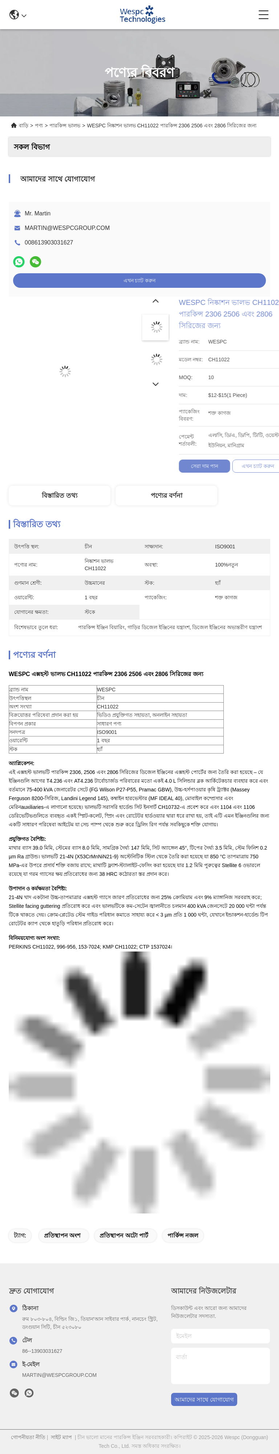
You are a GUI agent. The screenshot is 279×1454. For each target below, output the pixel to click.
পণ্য (39, 125)
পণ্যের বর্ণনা (166, 495)
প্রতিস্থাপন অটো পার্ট (124, 1235)
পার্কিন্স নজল (182, 1235)
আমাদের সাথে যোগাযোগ (204, 1400)
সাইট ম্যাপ (61, 1437)
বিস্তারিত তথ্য (59, 495)
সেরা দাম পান (265, 466)
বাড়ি (23, 125)
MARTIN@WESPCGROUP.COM (67, 228)
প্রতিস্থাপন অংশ (62, 1235)
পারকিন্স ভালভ (64, 125)
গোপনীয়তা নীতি (28, 1437)
